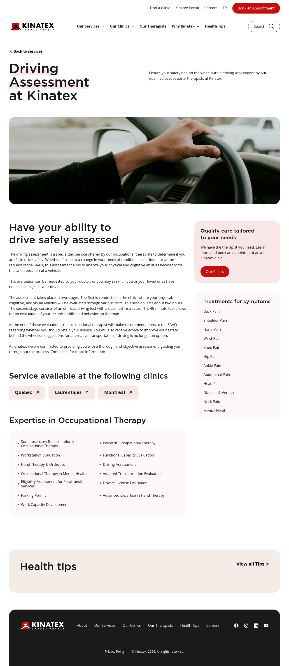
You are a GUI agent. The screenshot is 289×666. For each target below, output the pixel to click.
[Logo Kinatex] (31, 26)
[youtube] (266, 626)
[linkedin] (256, 626)
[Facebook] (236, 626)
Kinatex (140, 651)
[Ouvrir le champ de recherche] (264, 26)
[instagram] (246, 626)
